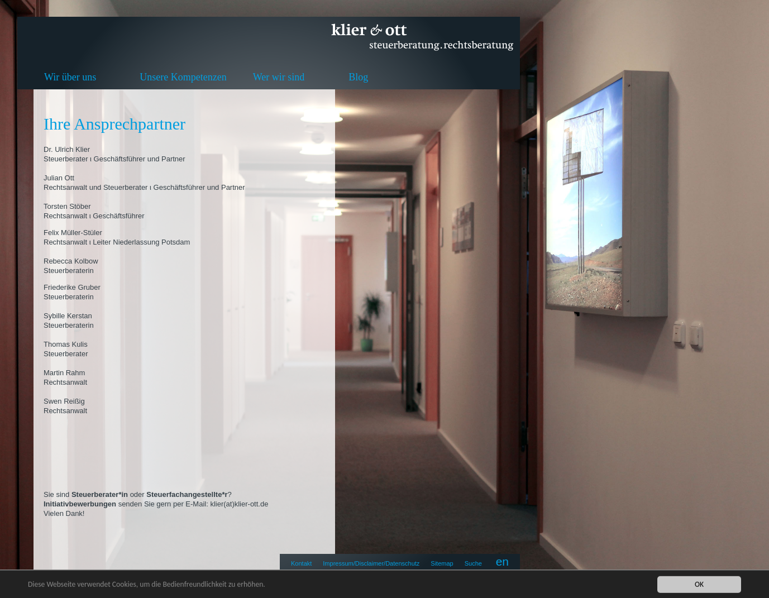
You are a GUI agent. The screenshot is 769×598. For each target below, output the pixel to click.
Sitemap (442, 563)
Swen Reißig (64, 401)
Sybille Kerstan (68, 316)
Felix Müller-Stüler (73, 232)
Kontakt (301, 563)
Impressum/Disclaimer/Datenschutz (371, 563)
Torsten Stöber (67, 206)
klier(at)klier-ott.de (239, 504)
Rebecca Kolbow (71, 261)
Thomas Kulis (66, 344)
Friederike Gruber (72, 287)
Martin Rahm (64, 373)
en (502, 561)
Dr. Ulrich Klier (67, 149)
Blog (358, 77)
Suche (473, 563)
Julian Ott (59, 178)
